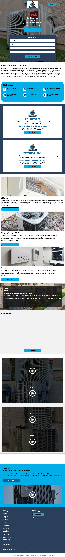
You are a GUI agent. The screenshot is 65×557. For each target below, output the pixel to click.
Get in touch (46, 76)
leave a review (51, 298)
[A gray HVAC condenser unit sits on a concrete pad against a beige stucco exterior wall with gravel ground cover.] (56, 341)
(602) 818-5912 (36, 511)
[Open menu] (62, 5)
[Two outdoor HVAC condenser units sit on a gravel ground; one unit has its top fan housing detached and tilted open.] (40, 337)
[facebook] (33, 518)
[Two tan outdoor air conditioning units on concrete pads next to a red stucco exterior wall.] (9, 337)
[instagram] (36, 518)
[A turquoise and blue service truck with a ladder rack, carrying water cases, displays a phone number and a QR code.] (24, 341)
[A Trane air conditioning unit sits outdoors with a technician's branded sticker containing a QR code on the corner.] (9, 322)
